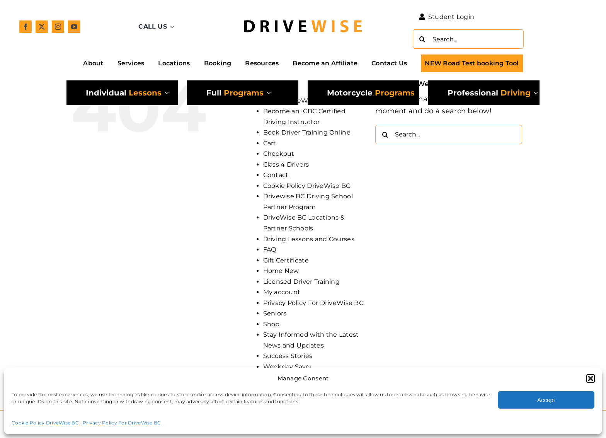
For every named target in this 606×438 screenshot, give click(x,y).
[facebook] (25, 26)
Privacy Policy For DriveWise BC (122, 423)
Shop (271, 324)
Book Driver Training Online (307, 132)
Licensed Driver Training (301, 281)
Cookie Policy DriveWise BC (45, 423)
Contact (276, 175)
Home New (281, 270)
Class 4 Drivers (286, 164)
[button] (590, 378)
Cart (269, 143)
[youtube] (74, 26)
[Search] (422, 39)
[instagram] (58, 26)
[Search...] (468, 39)
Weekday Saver (288, 366)
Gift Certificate (286, 260)
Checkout (278, 153)
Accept (546, 400)
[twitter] (42, 26)
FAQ (269, 249)
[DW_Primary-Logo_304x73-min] (303, 16)
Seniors (275, 313)
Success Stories (288, 356)
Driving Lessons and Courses (308, 239)
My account (282, 292)
